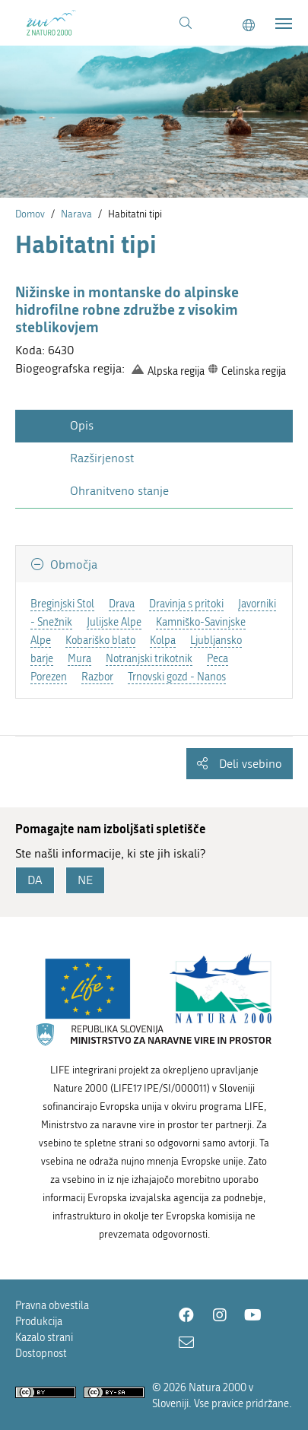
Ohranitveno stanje (119, 491)
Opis (82, 425)
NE (85, 880)
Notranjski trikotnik (149, 658)
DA (35, 880)
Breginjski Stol (62, 604)
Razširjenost (102, 458)
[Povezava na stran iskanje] (185, 23)
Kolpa (163, 640)
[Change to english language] (249, 25)
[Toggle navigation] (283, 23)
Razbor (97, 677)
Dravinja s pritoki (186, 604)
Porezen (48, 677)
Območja (72, 564)
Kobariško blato (100, 640)
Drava (122, 604)
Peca (217, 658)
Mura (79, 658)
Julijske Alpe (114, 622)
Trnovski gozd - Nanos (177, 677)
